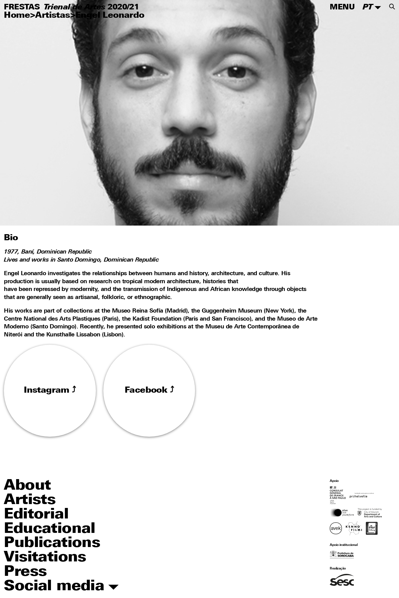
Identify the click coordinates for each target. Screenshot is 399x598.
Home (17, 15)
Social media (61, 587)
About (27, 486)
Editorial (36, 515)
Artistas (52, 15)
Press (25, 572)
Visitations (45, 558)
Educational (49, 529)
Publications (52, 543)
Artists (29, 500)
